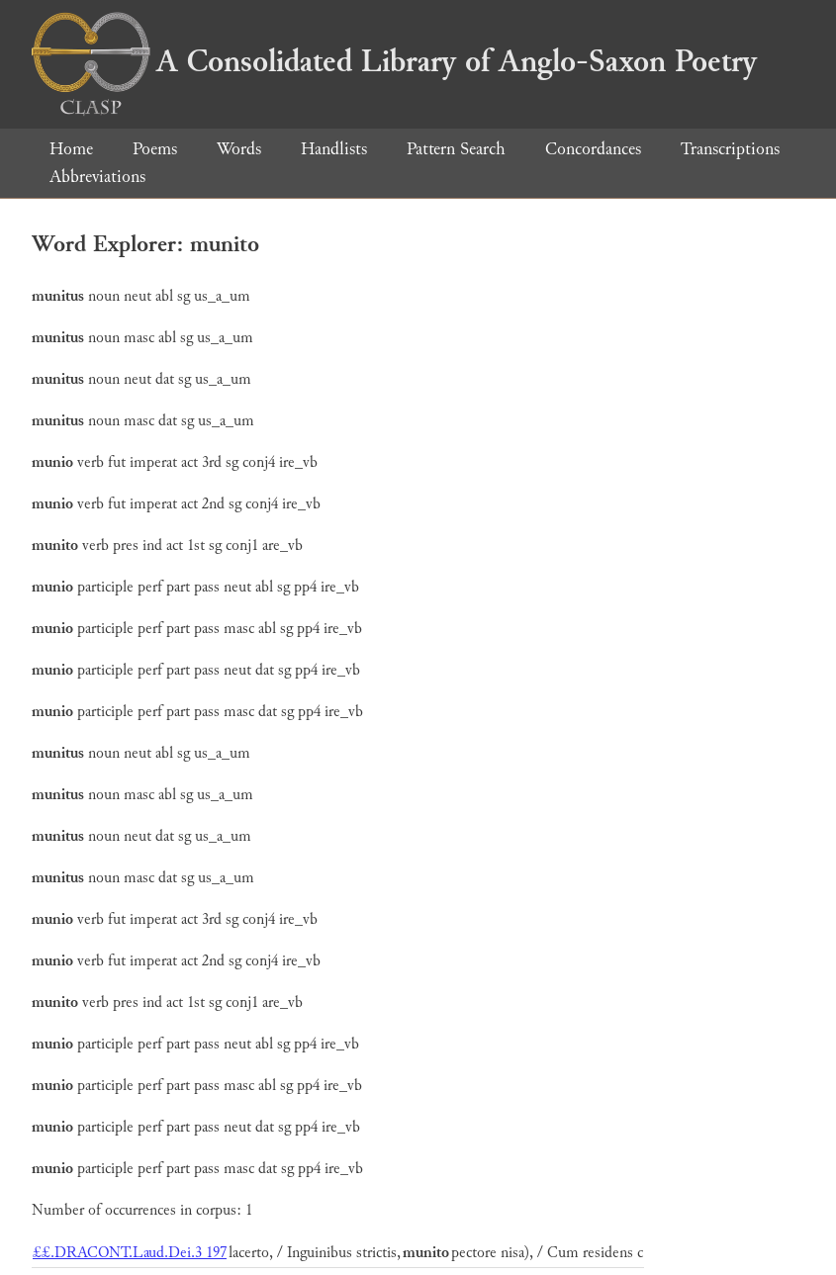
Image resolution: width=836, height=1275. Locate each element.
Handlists (334, 149)
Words (239, 149)
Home (71, 149)
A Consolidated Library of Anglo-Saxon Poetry (394, 61)
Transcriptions (730, 149)
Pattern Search (456, 149)
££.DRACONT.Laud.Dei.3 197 (130, 1252)
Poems (155, 149)
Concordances (593, 149)
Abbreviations (97, 176)
